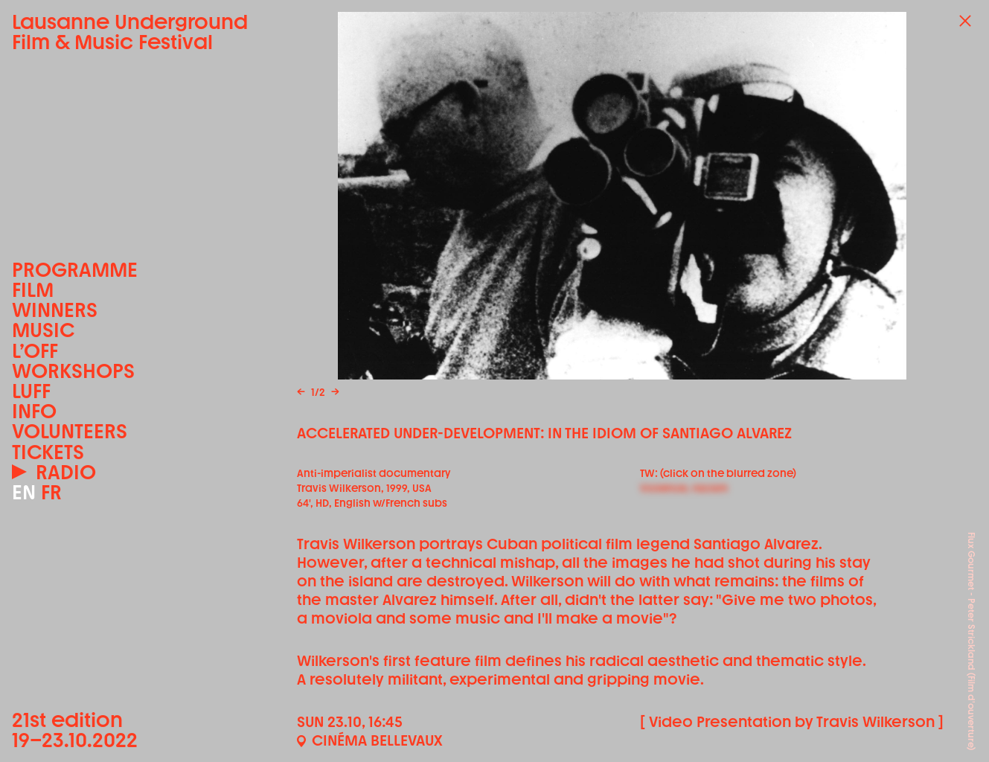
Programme (75, 270)
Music (43, 330)
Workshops (73, 371)
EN (24, 492)
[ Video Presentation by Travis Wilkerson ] (792, 722)
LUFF (31, 391)
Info (34, 411)
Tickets (48, 452)
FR (51, 492)
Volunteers (69, 431)
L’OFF (35, 351)
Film (33, 290)
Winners (54, 310)
